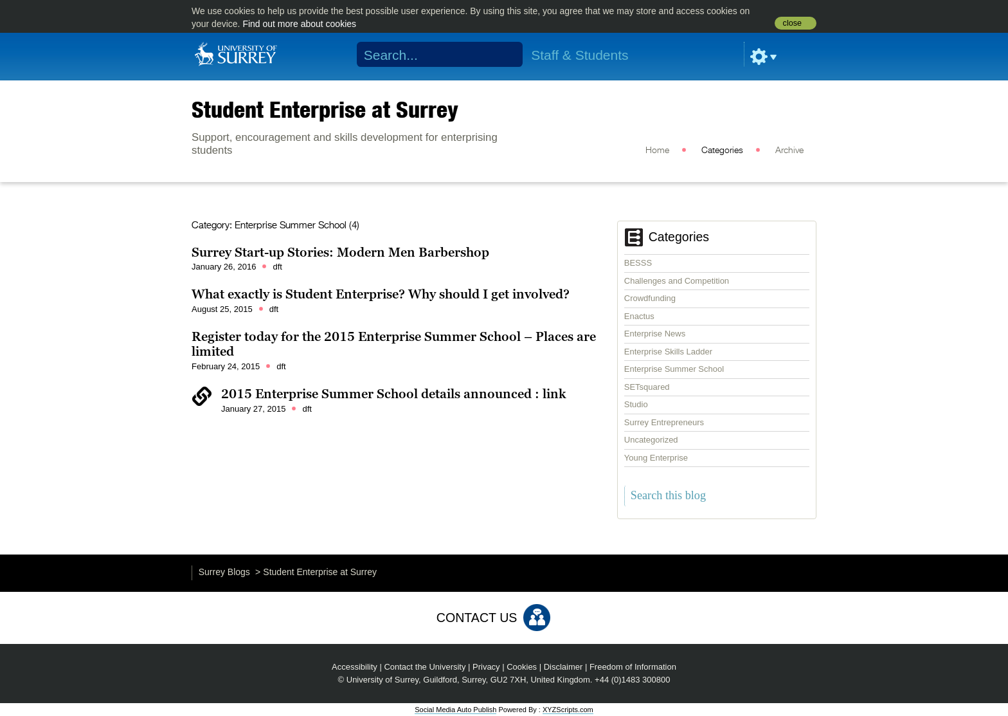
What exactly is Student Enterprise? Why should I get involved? (381, 294)
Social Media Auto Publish (455, 709)
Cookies (522, 667)
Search (505, 55)
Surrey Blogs (224, 572)
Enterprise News (654, 333)
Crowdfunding (650, 298)
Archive (789, 150)
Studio (636, 404)
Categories (722, 150)
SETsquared (647, 387)
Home (657, 150)
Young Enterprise (656, 458)
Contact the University (424, 667)
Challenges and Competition (676, 281)
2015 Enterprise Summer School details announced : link (393, 394)
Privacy (486, 667)
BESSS (638, 263)
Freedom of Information (633, 667)
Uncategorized (651, 440)
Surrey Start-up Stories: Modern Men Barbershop (340, 252)
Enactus (639, 316)
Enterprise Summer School (674, 369)
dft (277, 266)
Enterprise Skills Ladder (668, 351)
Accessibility (354, 667)
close (792, 23)
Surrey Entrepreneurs (664, 422)
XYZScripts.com (568, 709)
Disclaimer (563, 667)
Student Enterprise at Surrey (325, 109)
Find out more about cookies (299, 24)
